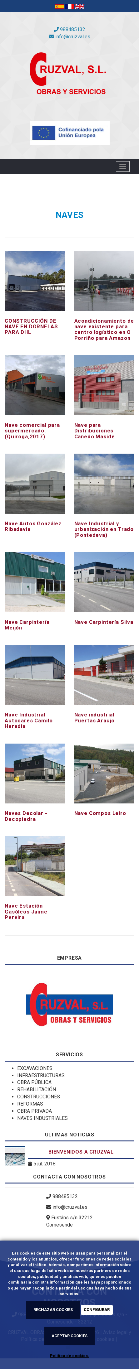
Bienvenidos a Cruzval (81, 1152)
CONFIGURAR (97, 1309)
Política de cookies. (69, 1355)
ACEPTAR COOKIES (69, 1335)
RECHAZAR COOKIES (53, 1309)
